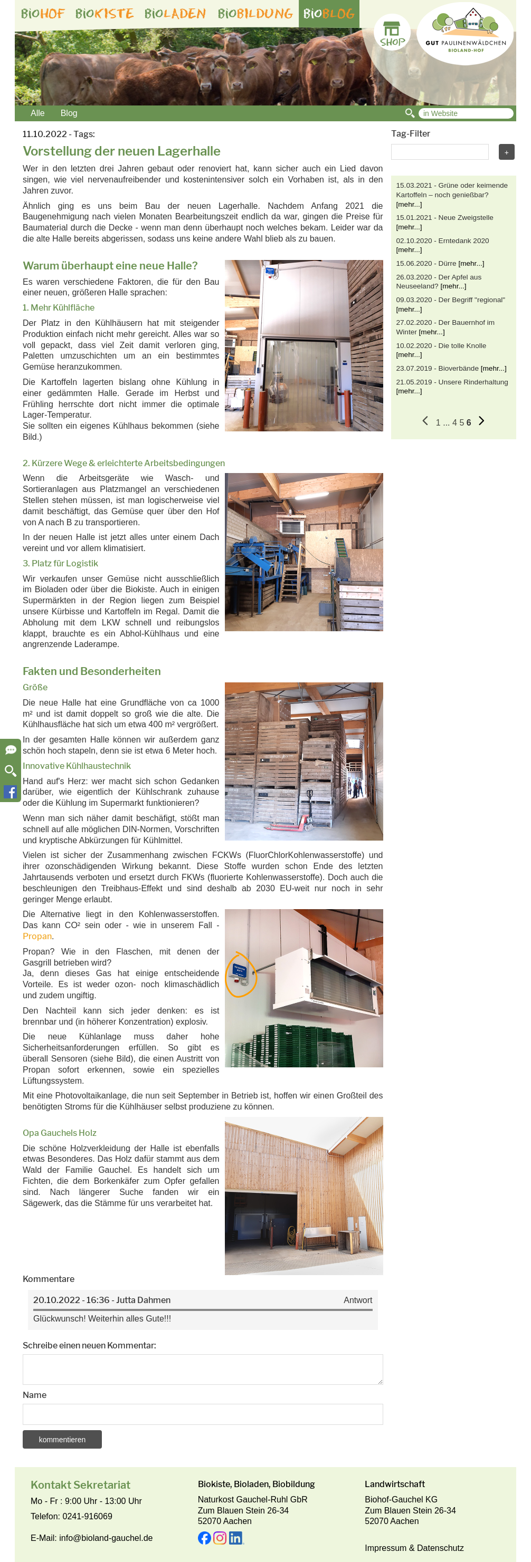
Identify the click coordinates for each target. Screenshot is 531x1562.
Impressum (385, 1548)
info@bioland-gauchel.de (106, 1538)
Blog (69, 113)
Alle (38, 113)
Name (34, 1395)
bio (43, 13)
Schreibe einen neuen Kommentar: (89, 1346)
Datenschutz (440, 1548)
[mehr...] (409, 204)
